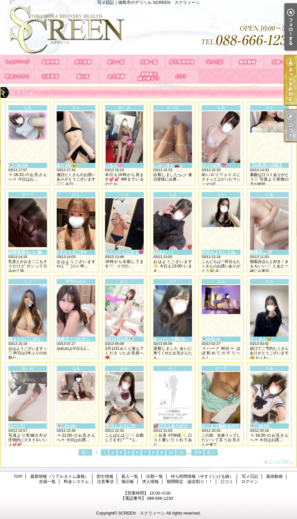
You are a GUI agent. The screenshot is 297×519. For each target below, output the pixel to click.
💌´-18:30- (260, 425)
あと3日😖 (67, 165)
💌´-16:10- (18, 165)
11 (181, 452)
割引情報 (82, 62)
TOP (17, 62)
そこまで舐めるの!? (220, 425)
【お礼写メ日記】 (266, 165)
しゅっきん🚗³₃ (167, 165)
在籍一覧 (279, 62)
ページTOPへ (280, 461)
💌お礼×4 (211, 339)
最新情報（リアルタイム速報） (50, 62)
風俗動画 (247, 62)
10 (170, 452)
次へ (211, 452)
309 (197, 452)
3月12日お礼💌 (119, 339)
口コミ (181, 76)
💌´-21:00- (67, 425)
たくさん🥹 (261, 339)
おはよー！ (163, 252)
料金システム (17, 76)
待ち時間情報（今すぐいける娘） (181, 62)
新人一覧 (115, 62)
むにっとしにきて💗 (124, 252)
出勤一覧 (148, 62)
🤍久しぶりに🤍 (120, 425)
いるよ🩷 (114, 165)
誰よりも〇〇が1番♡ (28, 339)
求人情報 (115, 76)
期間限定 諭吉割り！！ (148, 76)
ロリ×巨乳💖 (214, 165)
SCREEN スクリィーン (141, 513)
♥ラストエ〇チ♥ (72, 252)
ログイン (249, 481)
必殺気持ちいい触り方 (29, 252)
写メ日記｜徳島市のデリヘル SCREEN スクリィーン (148, 30)
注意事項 (50, 76)
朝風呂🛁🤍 (261, 252)
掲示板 (82, 76)
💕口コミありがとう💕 (175, 425)
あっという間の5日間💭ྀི (177, 339)
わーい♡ (16, 425)
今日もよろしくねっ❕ (223, 252)
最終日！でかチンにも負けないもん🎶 (93, 339)
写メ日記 (214, 62)
